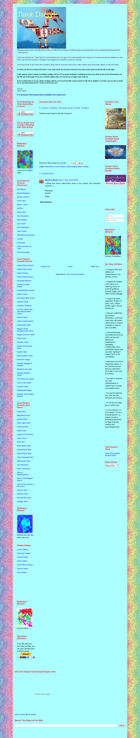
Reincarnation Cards (25, 356)
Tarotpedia (21, 243)
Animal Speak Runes (25, 277)
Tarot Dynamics (23, 216)
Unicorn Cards (22, 386)
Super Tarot (21, 212)
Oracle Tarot (21, 338)
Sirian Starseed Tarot (25, 457)
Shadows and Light (24, 369)
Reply (47, 196)
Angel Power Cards (24, 269)
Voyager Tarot (22, 502)
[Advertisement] (24, 586)
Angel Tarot (21, 412)
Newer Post (45, 266)
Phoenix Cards (22, 342)
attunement (49, 167)
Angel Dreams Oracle (25, 265)
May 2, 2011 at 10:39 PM (68, 180)
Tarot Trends (22, 231)
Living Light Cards (24, 325)
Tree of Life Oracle (24, 383)
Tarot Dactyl (36, 14)
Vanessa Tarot (22, 494)
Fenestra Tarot (22, 427)
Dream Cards (22, 294)
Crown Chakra (22, 550)
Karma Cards (22, 317)
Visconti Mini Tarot (24, 498)
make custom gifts (21, 714)
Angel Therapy (22, 273)
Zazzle (33, 714)
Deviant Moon (22, 419)
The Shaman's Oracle (25, 379)
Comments (112, 220)
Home (70, 266)
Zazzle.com (61, 95)
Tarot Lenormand (23, 469)
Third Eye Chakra (23, 553)
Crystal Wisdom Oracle (26, 290)
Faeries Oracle (22, 302)
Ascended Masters (24, 281)
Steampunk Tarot (23, 461)
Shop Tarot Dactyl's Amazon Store (112, 454)
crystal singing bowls (74, 167)
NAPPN (20, 208)
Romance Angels (23, 360)
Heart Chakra (22, 561)
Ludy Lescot (21, 438)
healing (85, 167)
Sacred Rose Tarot (24, 450)
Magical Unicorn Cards (26, 335)
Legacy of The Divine (25, 434)
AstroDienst (21, 189)
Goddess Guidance (24, 306)
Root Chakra (22, 572)
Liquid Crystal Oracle (25, 321)
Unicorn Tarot (22, 490)
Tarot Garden (22, 220)
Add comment (46, 202)
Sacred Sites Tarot (24, 453)
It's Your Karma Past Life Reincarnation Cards (25, 311)
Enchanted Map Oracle (26, 298)
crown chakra (60, 167)
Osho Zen (21, 442)
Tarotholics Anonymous (26, 235)
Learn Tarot (21, 201)
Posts (110, 216)
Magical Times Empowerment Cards (25, 330)
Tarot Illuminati (22, 465)
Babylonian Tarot (23, 415)
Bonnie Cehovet (51, 180)
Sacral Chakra (22, 569)
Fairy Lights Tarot (23, 423)
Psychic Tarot (22, 352)
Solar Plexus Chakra (25, 565)
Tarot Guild (21, 224)
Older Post (95, 266)
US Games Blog (23, 252)
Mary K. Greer (22, 205)
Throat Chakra (22, 557)
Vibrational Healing (24, 390)
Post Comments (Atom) (75, 274)
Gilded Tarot (21, 431)
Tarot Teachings (23, 227)
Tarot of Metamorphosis (23, 473)
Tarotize (20, 239)
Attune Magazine (23, 193)
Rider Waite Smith (24, 446)
